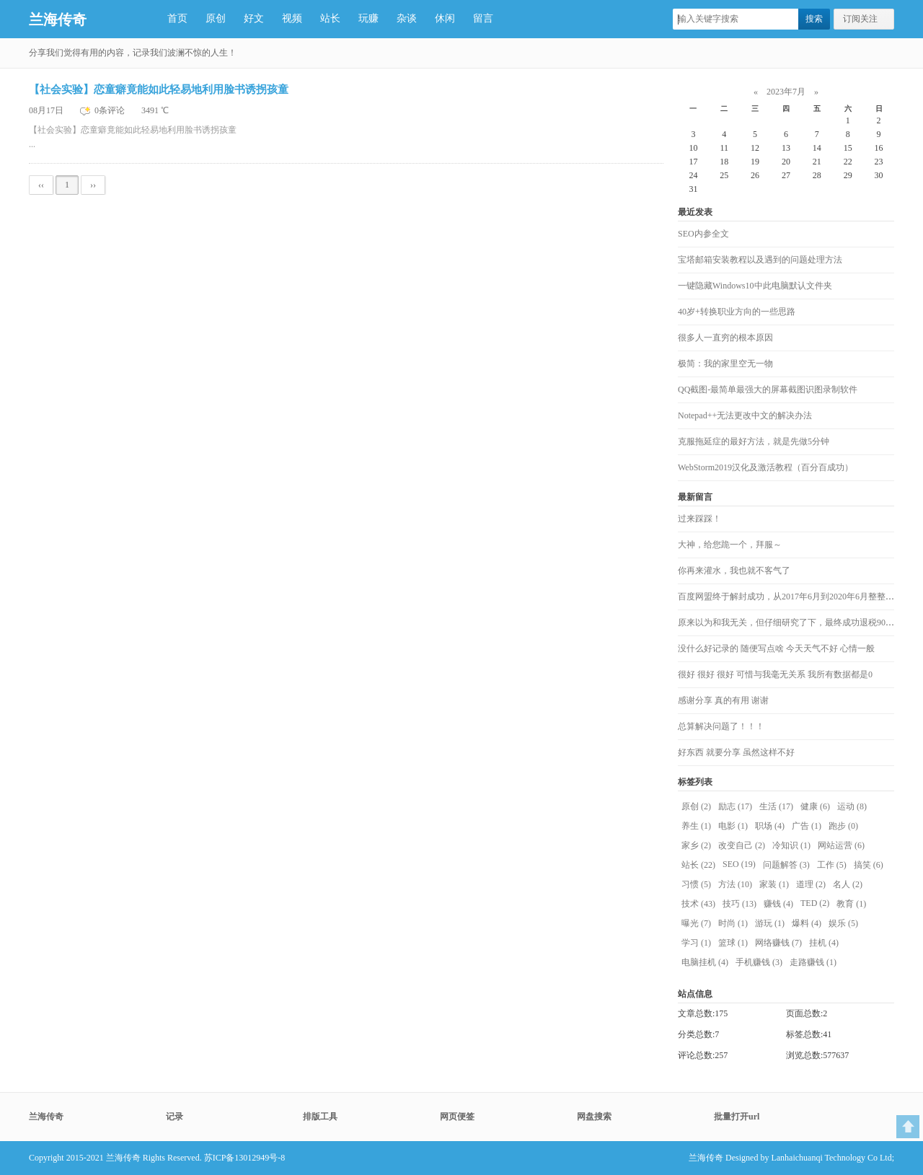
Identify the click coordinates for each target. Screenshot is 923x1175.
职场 (770, 826)
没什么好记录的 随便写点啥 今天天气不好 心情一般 (776, 648)
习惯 (696, 884)
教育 (851, 904)
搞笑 (868, 865)
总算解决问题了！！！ (721, 726)
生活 (776, 806)
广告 (806, 826)
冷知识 (791, 845)
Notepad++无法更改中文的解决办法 (745, 415)
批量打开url (736, 1117)
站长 (330, 18)
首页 (177, 18)
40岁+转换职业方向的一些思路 (736, 312)
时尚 (733, 923)
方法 (735, 884)
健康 (815, 806)
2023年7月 (786, 92)
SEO (739, 864)
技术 (698, 904)
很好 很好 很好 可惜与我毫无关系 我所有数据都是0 (775, 674)
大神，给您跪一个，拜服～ (730, 545)
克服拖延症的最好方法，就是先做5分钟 (753, 441)
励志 (735, 806)
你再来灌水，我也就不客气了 (734, 571)
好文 (254, 18)
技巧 (739, 904)
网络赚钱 (778, 943)
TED (814, 903)
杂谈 (407, 18)
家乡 (696, 845)
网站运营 (841, 845)
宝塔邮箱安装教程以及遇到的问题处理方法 (760, 260)
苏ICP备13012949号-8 (245, 1158)
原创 (216, 18)
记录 (174, 1117)
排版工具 (320, 1117)
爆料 (806, 923)
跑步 (843, 826)
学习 (696, 943)
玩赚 (368, 18)
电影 (733, 826)
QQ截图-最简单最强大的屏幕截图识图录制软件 (767, 389)
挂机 (824, 943)
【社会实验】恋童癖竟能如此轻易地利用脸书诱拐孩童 (158, 89)
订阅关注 (860, 19)
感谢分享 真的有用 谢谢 (723, 700)
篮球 (733, 943)
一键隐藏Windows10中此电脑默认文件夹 (755, 286)
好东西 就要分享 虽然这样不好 (736, 752)
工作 (832, 865)
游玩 (770, 923)
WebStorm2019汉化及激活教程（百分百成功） (765, 467)
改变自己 (741, 845)
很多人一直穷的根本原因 (725, 338)
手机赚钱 (759, 962)
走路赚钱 (813, 962)
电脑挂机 (704, 962)
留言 (483, 18)
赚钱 (778, 904)
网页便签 (457, 1117)
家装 (774, 884)
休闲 (445, 18)
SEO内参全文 (703, 234)
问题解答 (786, 865)
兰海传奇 (58, 19)
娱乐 (843, 923)
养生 (696, 826)
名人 (847, 884)
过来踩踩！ (699, 519)
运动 (852, 806)
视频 (292, 18)
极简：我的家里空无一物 (725, 363)
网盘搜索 (594, 1117)
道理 (811, 884)
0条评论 (110, 110)
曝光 (696, 923)
